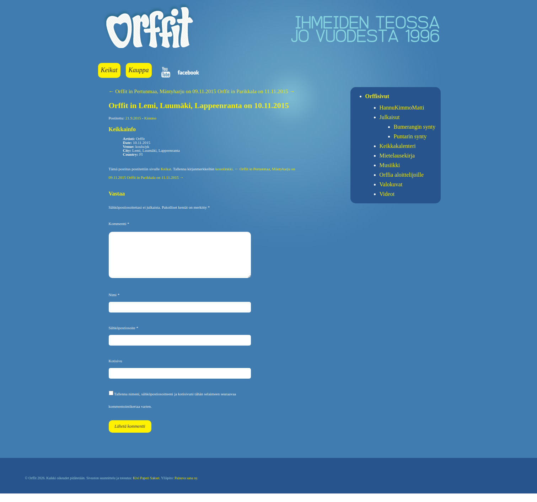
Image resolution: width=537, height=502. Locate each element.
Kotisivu (115, 369)
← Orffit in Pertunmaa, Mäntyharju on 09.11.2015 (162, 91)
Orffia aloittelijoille (402, 175)
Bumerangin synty (415, 127)
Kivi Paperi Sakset (146, 486)
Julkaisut (390, 117)
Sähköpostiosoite (123, 336)
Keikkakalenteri (398, 146)
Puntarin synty (410, 136)
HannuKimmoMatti (402, 108)
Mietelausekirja (397, 156)
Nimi (114, 303)
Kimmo (150, 118)
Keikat (109, 70)
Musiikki (390, 165)
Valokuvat (391, 184)
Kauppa (139, 70)
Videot (387, 194)
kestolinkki (224, 169)
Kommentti (119, 223)
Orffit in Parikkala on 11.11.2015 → (256, 91)
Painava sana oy (185, 486)
